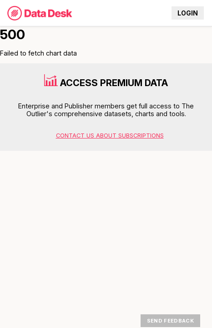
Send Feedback (170, 321)
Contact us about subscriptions (110, 135)
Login (187, 13)
